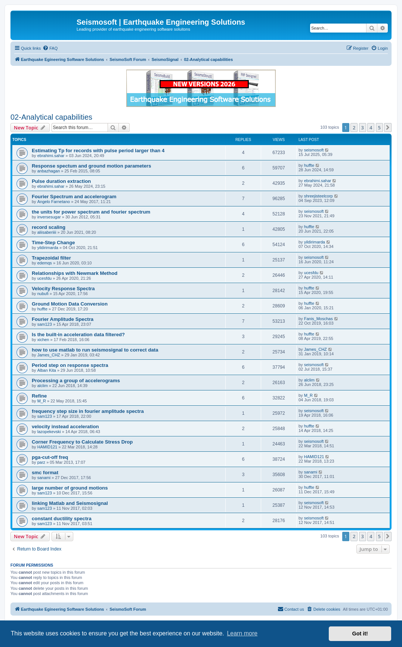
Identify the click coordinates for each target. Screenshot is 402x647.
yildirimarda (47, 247)
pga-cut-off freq (50, 457)
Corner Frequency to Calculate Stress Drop (82, 442)
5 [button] (379, 127)
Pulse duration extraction (61, 181)
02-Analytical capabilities (51, 117)
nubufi (43, 293)
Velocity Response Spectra (63, 288)
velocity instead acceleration (65, 426)
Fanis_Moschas (318, 318)
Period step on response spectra (70, 365)
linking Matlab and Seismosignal (70, 503)
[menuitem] (50, 48)
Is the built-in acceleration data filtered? (78, 334)
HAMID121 (47, 447)
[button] (388, 127)
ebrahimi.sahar (51, 155)
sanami (43, 477)
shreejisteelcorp (318, 196)
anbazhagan (48, 171)
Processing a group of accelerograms (76, 380)
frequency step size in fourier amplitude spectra (88, 411)
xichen (43, 339)
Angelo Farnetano (53, 201)
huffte (309, 165)
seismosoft (314, 150)
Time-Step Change (53, 242)
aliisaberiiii (46, 232)
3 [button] (362, 127)
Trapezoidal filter (51, 258)
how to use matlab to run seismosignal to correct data (95, 350)
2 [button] (354, 127)
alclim (42, 385)
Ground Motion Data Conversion (70, 304)
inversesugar (49, 217)
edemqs (44, 263)
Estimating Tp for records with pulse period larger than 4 (98, 150)
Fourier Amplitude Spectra (62, 319)
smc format (45, 472)
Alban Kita (46, 370)
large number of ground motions (70, 488)
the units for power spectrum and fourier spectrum (91, 212)
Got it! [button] (360, 634)
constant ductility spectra (62, 518)
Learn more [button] (242, 633)
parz (41, 462)
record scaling (48, 227)
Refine (39, 396)
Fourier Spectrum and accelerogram (74, 196)
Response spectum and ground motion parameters (91, 166)
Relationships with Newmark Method (74, 273)
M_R (41, 401)
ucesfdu (44, 278)
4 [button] (370, 127)
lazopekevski (49, 431)
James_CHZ (48, 355)
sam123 (44, 324)
